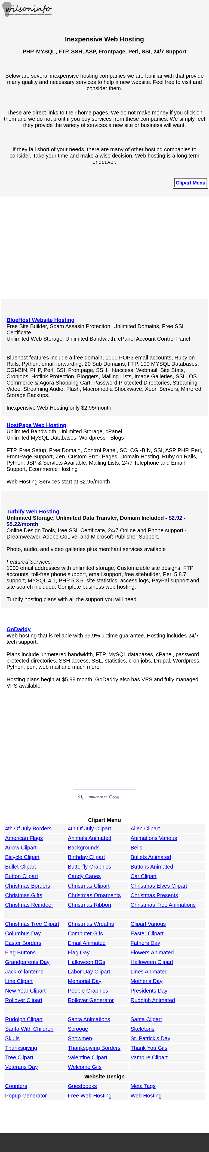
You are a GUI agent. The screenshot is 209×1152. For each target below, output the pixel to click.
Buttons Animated (152, 867)
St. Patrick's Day (150, 1038)
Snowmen (80, 1038)
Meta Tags (143, 1086)
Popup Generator (26, 1096)
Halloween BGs (86, 962)
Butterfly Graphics (89, 867)
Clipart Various (148, 924)
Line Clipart (19, 981)
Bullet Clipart (20, 867)
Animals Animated (89, 838)
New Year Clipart (25, 991)
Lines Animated (149, 972)
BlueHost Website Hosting (41, 320)
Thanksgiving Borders (94, 1048)
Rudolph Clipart (24, 1019)
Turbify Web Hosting (33, 512)
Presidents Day (149, 991)
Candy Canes (84, 876)
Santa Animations (89, 1019)
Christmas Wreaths (91, 924)
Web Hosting (146, 1096)
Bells (136, 848)
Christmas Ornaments (94, 895)
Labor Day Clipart (89, 972)
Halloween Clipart (152, 962)
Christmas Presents (154, 895)
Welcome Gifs (85, 1067)
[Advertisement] (104, 248)
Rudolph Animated (153, 1000)
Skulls (12, 1038)
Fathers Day (145, 943)
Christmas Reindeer (29, 905)
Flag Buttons (20, 953)
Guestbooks (82, 1086)
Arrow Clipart (21, 848)
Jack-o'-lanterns (24, 972)
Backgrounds (84, 848)
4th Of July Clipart (89, 829)
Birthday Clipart (86, 857)
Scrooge (78, 1029)
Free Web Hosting (90, 1096)
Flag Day (79, 953)
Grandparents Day (27, 962)
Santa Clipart (146, 1019)
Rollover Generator (91, 1000)
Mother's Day (146, 981)
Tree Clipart (19, 1057)
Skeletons (143, 1029)
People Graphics (88, 991)
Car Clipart (144, 876)
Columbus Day (23, 933)
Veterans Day (21, 1067)
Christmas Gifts (23, 895)
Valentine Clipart (87, 1057)
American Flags (24, 838)
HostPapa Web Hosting (36, 425)
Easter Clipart (147, 933)
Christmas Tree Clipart (32, 924)
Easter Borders (23, 943)
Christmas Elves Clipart (159, 886)
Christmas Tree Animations (163, 905)
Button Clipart (21, 876)
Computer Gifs (85, 933)
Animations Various (154, 838)
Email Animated (87, 943)
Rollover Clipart (23, 1000)
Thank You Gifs (149, 1048)
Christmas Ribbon (89, 905)
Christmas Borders (27, 886)
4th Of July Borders (28, 829)
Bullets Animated (151, 857)
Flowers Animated (152, 953)
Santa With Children (29, 1029)
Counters (16, 1086)
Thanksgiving (21, 1048)
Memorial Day (84, 981)
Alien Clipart (145, 829)
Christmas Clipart (88, 886)
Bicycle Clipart (22, 857)
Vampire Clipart (149, 1057)
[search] (103, 797)
